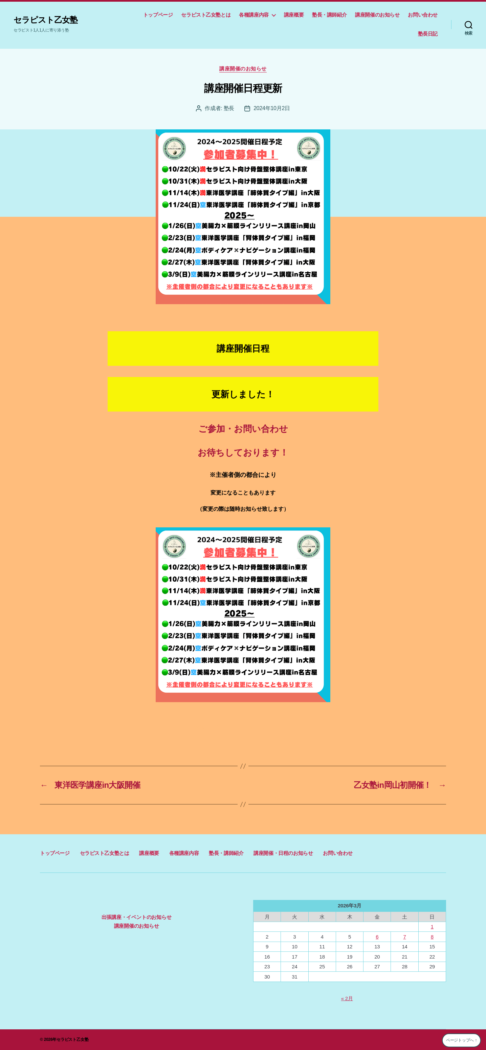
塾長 (229, 108)
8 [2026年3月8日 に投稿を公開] (432, 937)
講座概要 (294, 15)
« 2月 (347, 998)
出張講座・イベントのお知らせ (137, 917)
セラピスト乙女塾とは (205, 15)
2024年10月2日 (271, 108)
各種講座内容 (254, 15)
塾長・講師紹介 (329, 15)
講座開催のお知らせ (377, 15)
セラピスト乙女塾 (46, 20)
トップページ (158, 15)
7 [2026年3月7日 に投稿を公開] (404, 937)
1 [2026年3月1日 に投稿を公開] (432, 926)
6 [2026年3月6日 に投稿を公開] (377, 937)
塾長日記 (428, 34)
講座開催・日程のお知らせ (283, 853)
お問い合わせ (423, 15)
